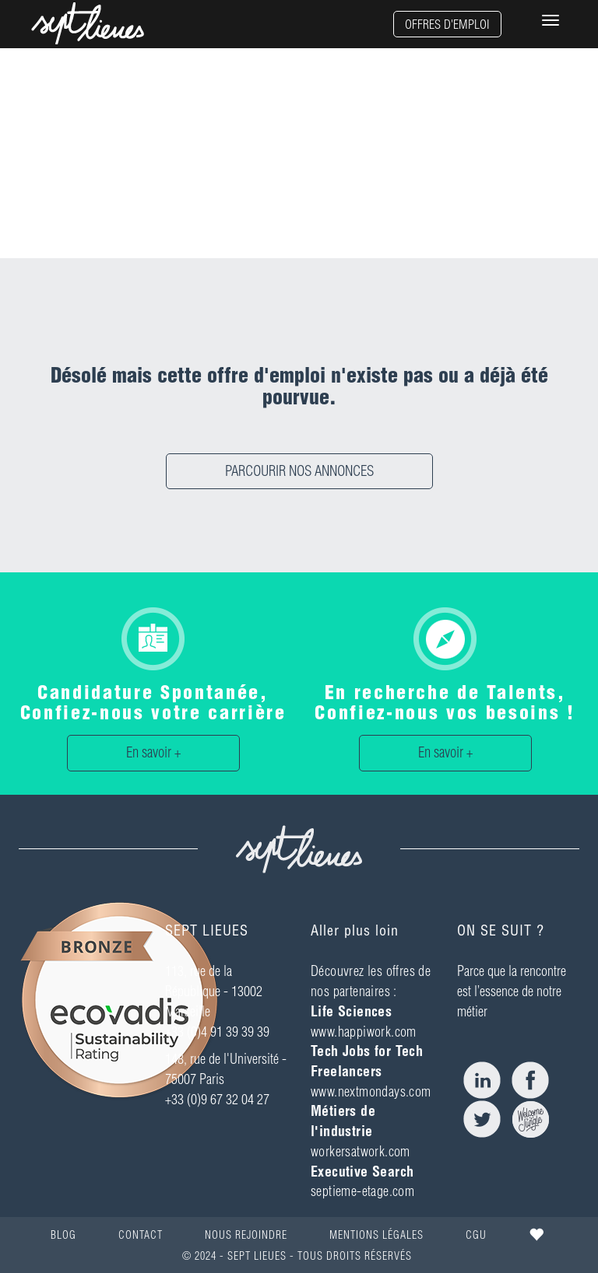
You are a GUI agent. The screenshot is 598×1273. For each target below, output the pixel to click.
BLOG (63, 1235)
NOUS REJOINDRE (246, 1235)
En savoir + (153, 752)
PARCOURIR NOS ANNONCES (299, 471)
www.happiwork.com (364, 1031)
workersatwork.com (360, 1151)
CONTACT (140, 1235)
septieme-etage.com (362, 1191)
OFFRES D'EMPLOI (447, 24)
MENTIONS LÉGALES (376, 1235)
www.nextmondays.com (371, 1091)
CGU (476, 1235)
